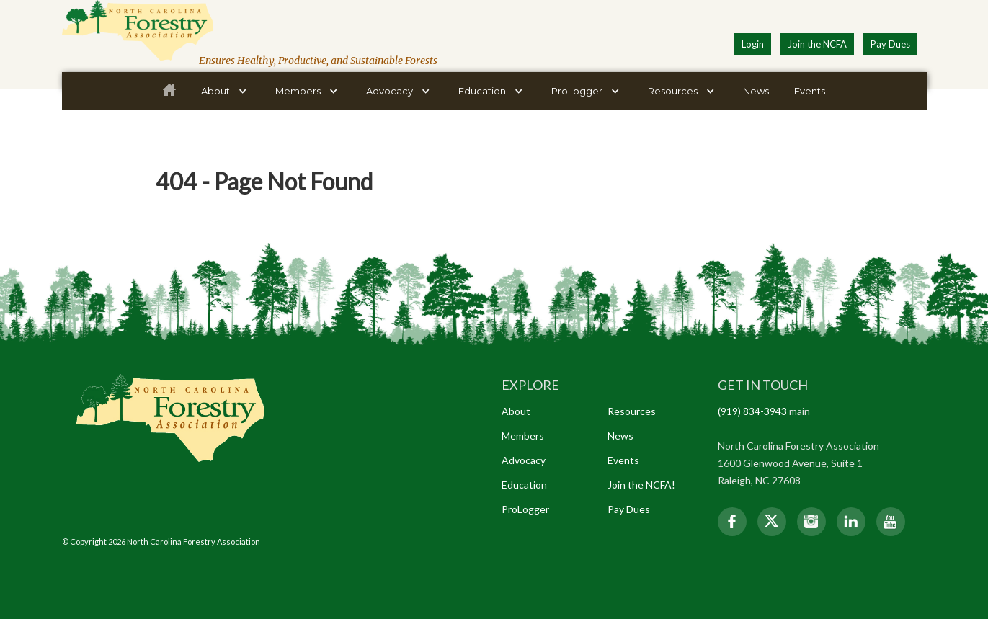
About (516, 411)
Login (753, 44)
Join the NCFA (817, 44)
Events (809, 91)
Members (523, 435)
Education (524, 484)
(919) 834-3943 (752, 411)
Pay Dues (890, 44)
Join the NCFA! (641, 484)
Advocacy (524, 460)
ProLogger (525, 509)
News (756, 91)
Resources (632, 411)
